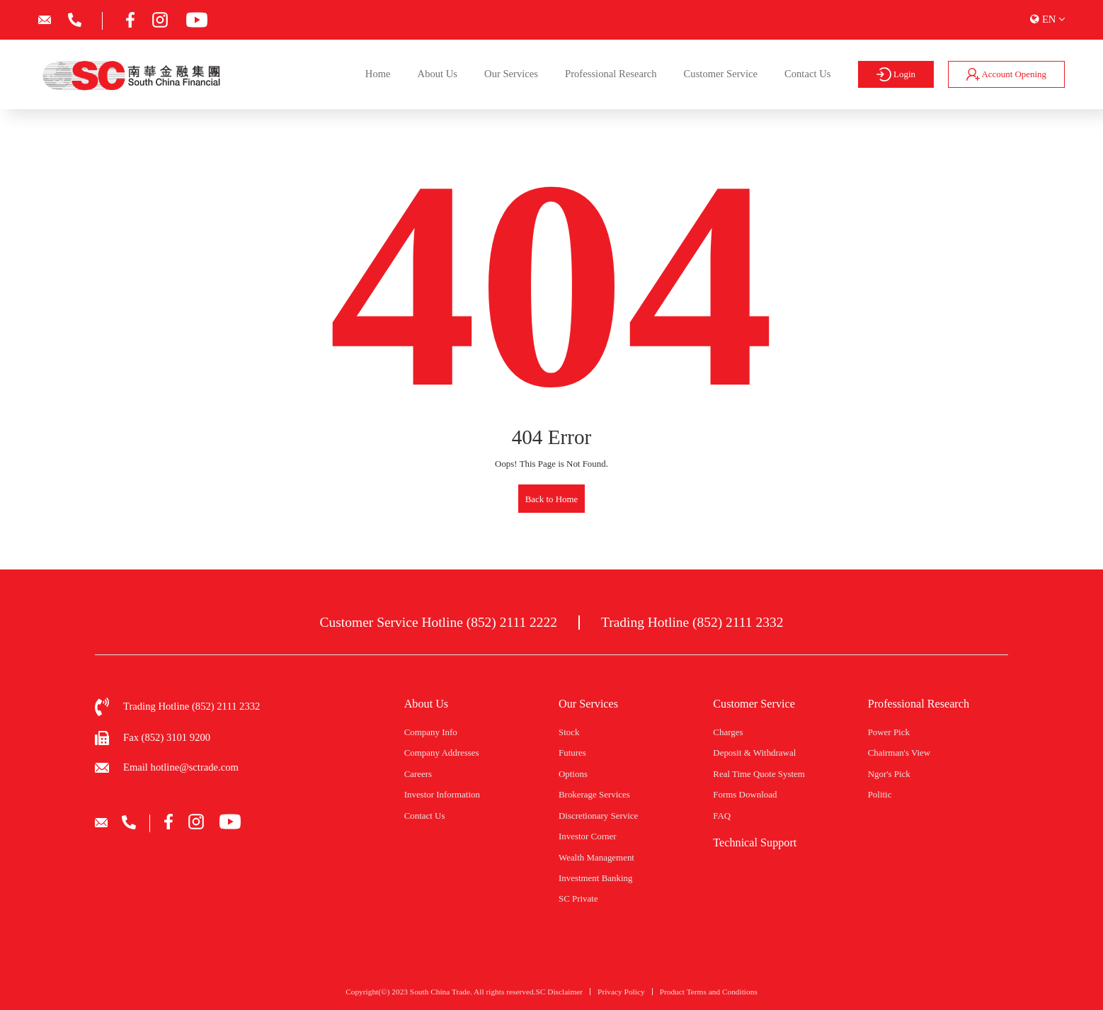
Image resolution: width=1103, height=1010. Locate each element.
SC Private (578, 898)
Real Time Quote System (759, 773)
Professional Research (611, 73)
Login (895, 74)
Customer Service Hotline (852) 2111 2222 (438, 622)
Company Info (430, 732)
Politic (880, 794)
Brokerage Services (594, 794)
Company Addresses (441, 752)
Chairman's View (899, 752)
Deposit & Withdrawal (754, 752)
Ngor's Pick (889, 773)
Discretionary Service (598, 815)
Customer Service (721, 73)
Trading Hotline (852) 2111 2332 (692, 622)
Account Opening (1006, 74)
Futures (572, 752)
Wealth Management (596, 857)
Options (573, 773)
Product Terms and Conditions (709, 997)
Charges (728, 732)
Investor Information (442, 794)
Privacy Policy (621, 997)
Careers (418, 773)
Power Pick (889, 732)
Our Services (511, 73)
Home (378, 73)
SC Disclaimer (559, 997)
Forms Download (745, 794)
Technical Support (754, 842)
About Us (437, 73)
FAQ (722, 815)
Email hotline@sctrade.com (181, 767)
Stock (569, 732)
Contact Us (807, 73)
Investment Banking (595, 878)
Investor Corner (587, 836)
